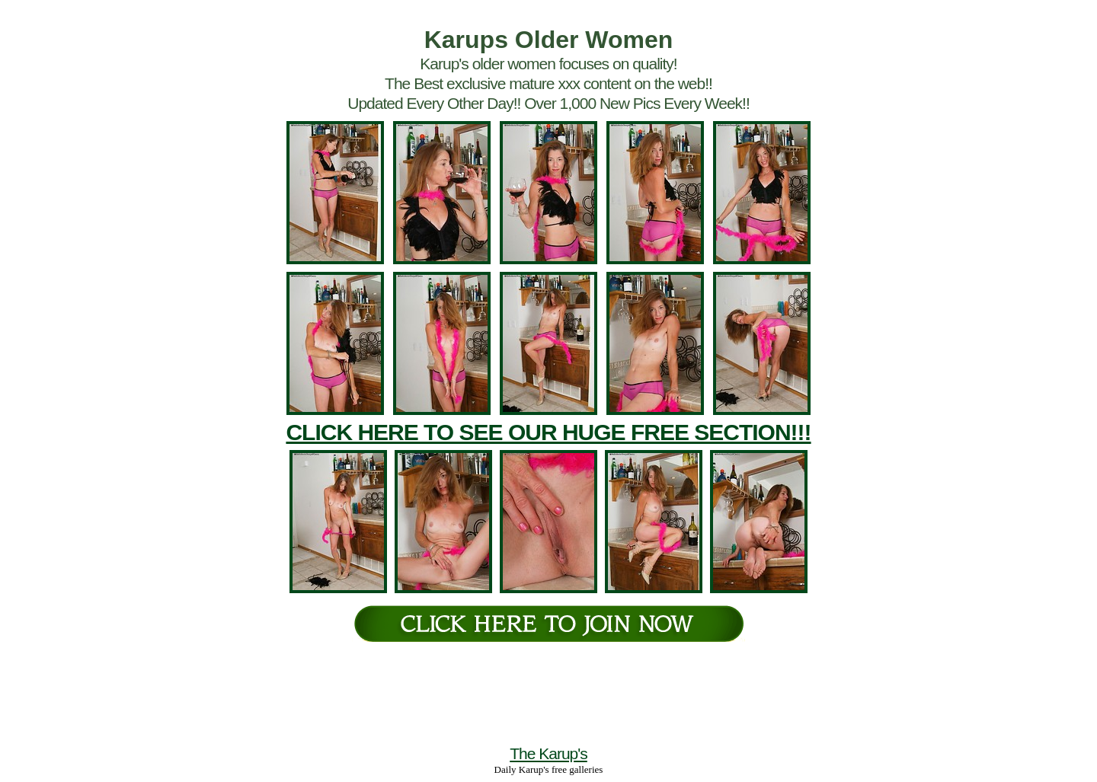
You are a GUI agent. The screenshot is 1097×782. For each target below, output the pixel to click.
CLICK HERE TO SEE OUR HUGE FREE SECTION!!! (548, 432)
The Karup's (548, 753)
